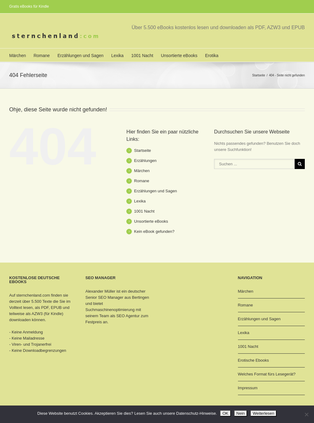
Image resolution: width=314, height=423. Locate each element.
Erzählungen (145, 160)
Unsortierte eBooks (179, 55)
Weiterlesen (263, 413)
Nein (240, 413)
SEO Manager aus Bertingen (123, 297)
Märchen (17, 55)
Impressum (248, 388)
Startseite (258, 75)
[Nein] (306, 414)
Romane (41, 55)
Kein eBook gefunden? (154, 231)
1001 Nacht (142, 55)
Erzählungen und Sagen (80, 55)
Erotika (212, 55)
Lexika (117, 55)
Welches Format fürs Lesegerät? (267, 374)
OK (225, 413)
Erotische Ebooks (253, 360)
